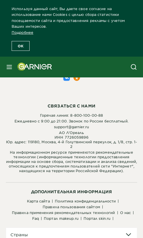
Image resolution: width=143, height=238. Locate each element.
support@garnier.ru (71, 126)
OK (20, 46)
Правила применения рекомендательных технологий (63, 212)
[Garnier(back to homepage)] (32, 67)
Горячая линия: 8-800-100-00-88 (71, 115)
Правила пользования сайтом (71, 206)
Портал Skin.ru (97, 218)
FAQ (35, 218)
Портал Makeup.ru (61, 218)
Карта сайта (38, 201)
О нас (125, 212)
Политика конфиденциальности (85, 201)
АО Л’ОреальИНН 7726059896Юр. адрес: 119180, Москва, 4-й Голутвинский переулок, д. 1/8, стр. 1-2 (71, 139)
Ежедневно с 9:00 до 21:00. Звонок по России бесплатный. (71, 121)
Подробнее (22, 32)
